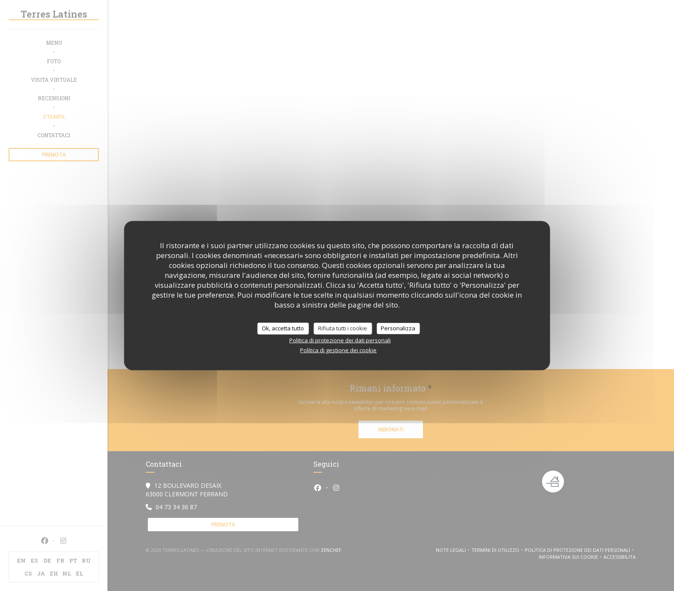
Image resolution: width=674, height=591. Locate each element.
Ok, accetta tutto (283, 328)
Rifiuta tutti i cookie (342, 328)
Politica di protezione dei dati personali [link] (340, 340)
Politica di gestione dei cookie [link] (338, 350)
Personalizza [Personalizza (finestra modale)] (398, 328)
